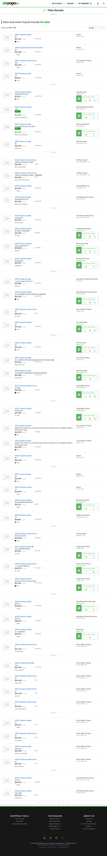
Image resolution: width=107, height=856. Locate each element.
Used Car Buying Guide (19, 824)
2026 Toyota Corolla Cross (26, 160)
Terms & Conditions (62, 847)
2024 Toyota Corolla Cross (26, 61)
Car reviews (19, 821)
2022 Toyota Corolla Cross (26, 564)
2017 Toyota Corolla (23, 279)
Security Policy (52, 847)
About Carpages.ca (89, 829)
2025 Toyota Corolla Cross (26, 534)
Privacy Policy (43, 847)
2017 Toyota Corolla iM (24, 547)
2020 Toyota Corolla (23, 35)
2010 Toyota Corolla (23, 515)
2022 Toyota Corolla (23, 229)
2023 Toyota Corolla (23, 408)
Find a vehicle (19, 819)
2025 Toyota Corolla (23, 322)
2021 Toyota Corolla (23, 216)
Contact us (89, 819)
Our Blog (89, 821)
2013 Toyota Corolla (23, 92)
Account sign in (55, 829)
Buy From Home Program (89, 824)
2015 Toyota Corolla (23, 358)
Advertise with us (55, 819)
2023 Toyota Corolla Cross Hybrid (29, 48)
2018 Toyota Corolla (23, 74)
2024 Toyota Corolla (23, 107)
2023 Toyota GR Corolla (24, 663)
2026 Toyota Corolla (23, 500)
